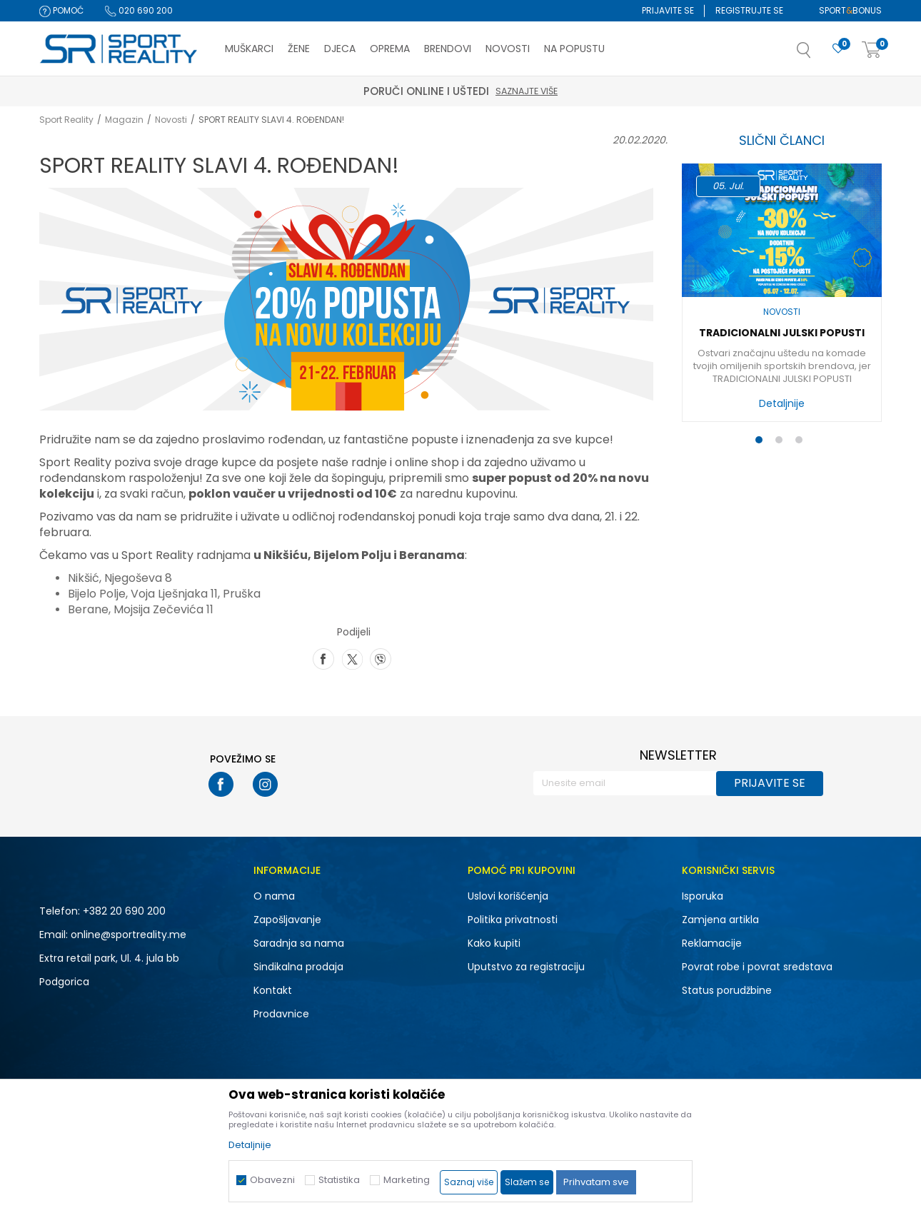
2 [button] (782, 442)
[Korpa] (872, 50)
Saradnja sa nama (298, 943)
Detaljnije (782, 403)
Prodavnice (281, 1014)
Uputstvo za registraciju (526, 967)
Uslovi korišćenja (508, 896)
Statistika (339, 1180)
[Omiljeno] (838, 48)
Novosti (171, 120)
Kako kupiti (494, 943)
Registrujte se (749, 10)
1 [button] (762, 442)
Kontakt (272, 990)
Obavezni (272, 1180)
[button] (818, 54)
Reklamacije (712, 943)
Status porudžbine (727, 990)
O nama (274, 896)
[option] (782, 296)
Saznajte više (526, 91)
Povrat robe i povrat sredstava (757, 967)
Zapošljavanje (287, 919)
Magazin (124, 120)
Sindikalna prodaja (298, 967)
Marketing (406, 1180)
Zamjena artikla (720, 919)
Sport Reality (66, 120)
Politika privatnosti (513, 919)
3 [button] (802, 442)
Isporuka (702, 896)
